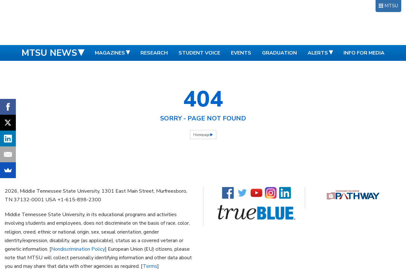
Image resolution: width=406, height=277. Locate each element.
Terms (150, 266)
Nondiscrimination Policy (78, 249)
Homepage (201, 134)
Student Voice (199, 52)
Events (241, 52)
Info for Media (364, 52)
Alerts (318, 52)
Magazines (110, 52)
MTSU (391, 6)
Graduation (279, 52)
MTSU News (49, 53)
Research (154, 52)
